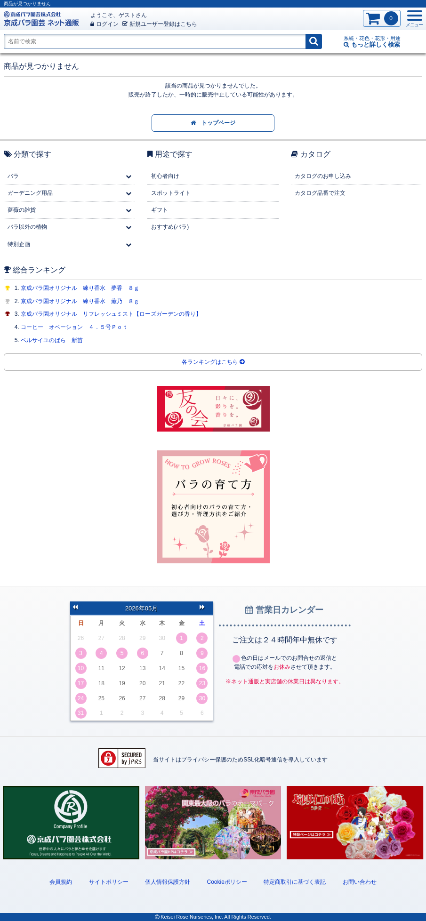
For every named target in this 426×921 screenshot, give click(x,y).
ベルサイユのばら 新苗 (52, 340)
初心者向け (165, 176)
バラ (13, 176)
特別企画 (19, 244)
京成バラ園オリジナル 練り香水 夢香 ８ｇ (80, 288)
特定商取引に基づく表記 (295, 882)
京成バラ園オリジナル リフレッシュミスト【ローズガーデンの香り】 (111, 314)
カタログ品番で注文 (320, 193)
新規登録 (159, 24)
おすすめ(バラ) (170, 227)
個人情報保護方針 (167, 882)
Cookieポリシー (227, 882)
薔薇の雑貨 (22, 210)
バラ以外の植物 (27, 227)
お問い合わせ (360, 882)
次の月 (205, 608)
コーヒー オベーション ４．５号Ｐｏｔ (74, 327)
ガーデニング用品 (30, 193)
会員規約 (60, 882)
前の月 (78, 608)
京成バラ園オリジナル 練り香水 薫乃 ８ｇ (80, 301)
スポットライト (171, 193)
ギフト (159, 210)
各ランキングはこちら (213, 362)
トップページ (213, 123)
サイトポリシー (109, 882)
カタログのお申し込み (323, 176)
